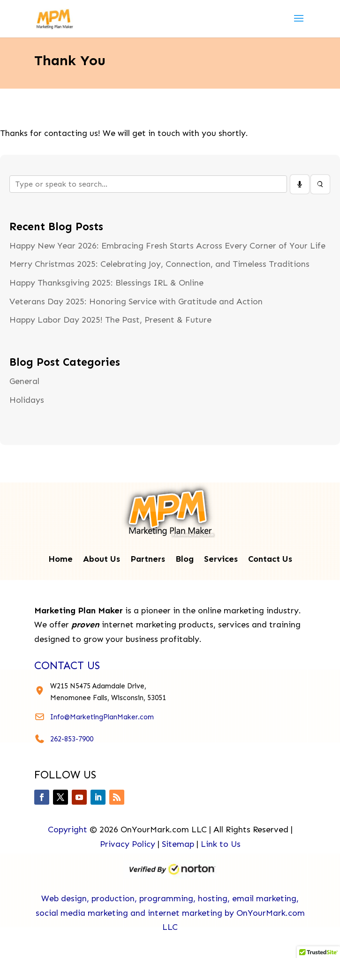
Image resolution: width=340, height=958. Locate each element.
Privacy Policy (127, 844)
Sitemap (178, 844)
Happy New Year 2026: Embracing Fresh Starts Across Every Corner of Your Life (167, 246)
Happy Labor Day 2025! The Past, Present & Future (110, 320)
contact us (67, 665)
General (24, 381)
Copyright (67, 829)
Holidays (26, 400)
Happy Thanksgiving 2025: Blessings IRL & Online (106, 283)
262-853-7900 (71, 739)
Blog (184, 560)
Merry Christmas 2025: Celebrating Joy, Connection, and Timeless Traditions (159, 264)
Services (221, 560)
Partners (147, 560)
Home (60, 560)
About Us (101, 560)
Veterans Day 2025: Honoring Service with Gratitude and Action (136, 301)
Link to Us (221, 844)
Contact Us (270, 560)
